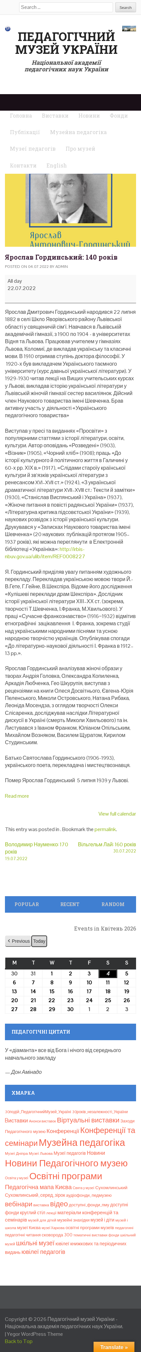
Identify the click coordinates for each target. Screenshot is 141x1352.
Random (113, 904)
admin (61, 266)
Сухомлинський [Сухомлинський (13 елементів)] (111, 1187)
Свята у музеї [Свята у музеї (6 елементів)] (83, 1188)
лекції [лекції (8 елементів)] (51, 1213)
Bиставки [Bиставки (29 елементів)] (16, 1120)
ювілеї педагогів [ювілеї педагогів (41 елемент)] (43, 1252)
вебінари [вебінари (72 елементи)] (18, 1204)
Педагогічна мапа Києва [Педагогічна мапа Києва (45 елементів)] (38, 1187)
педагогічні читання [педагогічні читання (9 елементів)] (23, 1235)
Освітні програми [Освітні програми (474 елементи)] (65, 1176)
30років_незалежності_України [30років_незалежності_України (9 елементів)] (100, 1111)
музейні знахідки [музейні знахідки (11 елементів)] (73, 1220)
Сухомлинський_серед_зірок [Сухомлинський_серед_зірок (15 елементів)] (35, 1195)
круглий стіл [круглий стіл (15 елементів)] (32, 1213)
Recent (69, 904)
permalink (105, 829)
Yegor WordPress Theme (35, 1334)
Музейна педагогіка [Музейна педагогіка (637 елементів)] (82, 1142)
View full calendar (117, 813)
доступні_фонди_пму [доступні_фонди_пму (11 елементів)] (89, 1205)
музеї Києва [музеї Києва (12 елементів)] (29, 1227)
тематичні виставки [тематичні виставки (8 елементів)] (90, 1235)
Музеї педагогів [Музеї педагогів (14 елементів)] (70, 1153)
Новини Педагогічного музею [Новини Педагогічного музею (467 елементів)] (66, 1163)
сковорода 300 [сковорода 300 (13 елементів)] (57, 1235)
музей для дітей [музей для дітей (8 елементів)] (42, 1220)
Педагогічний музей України (66, 42)
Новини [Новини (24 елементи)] (96, 1153)
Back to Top (19, 1341)
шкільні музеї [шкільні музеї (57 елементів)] (35, 1243)
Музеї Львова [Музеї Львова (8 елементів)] (41, 1153)
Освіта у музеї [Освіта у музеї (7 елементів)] (16, 1178)
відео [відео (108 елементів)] (59, 1203)
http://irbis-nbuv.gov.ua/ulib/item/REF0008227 (45, 553)
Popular (26, 904)
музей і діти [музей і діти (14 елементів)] (102, 1220)
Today (39, 941)
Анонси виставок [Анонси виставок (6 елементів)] (42, 1121)
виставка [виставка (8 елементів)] (41, 1205)
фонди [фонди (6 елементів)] (113, 1235)
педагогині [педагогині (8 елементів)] (124, 1227)
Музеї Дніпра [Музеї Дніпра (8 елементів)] (16, 1153)
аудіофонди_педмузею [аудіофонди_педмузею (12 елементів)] (89, 1195)
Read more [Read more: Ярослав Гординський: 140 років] (17, 795)
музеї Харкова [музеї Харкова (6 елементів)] (53, 1227)
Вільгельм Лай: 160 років (103, 847)
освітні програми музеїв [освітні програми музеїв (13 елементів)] (90, 1227)
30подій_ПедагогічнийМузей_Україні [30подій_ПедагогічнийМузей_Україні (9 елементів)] (38, 1111)
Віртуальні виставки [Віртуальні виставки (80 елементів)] (88, 1119)
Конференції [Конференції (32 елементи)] (62, 1131)
